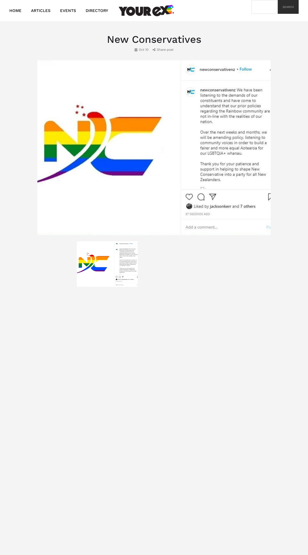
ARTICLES (41, 10)
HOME (15, 10)
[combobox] (265, 7)
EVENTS (68, 10)
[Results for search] (265, 16)
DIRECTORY (97, 10)
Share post (163, 50)
